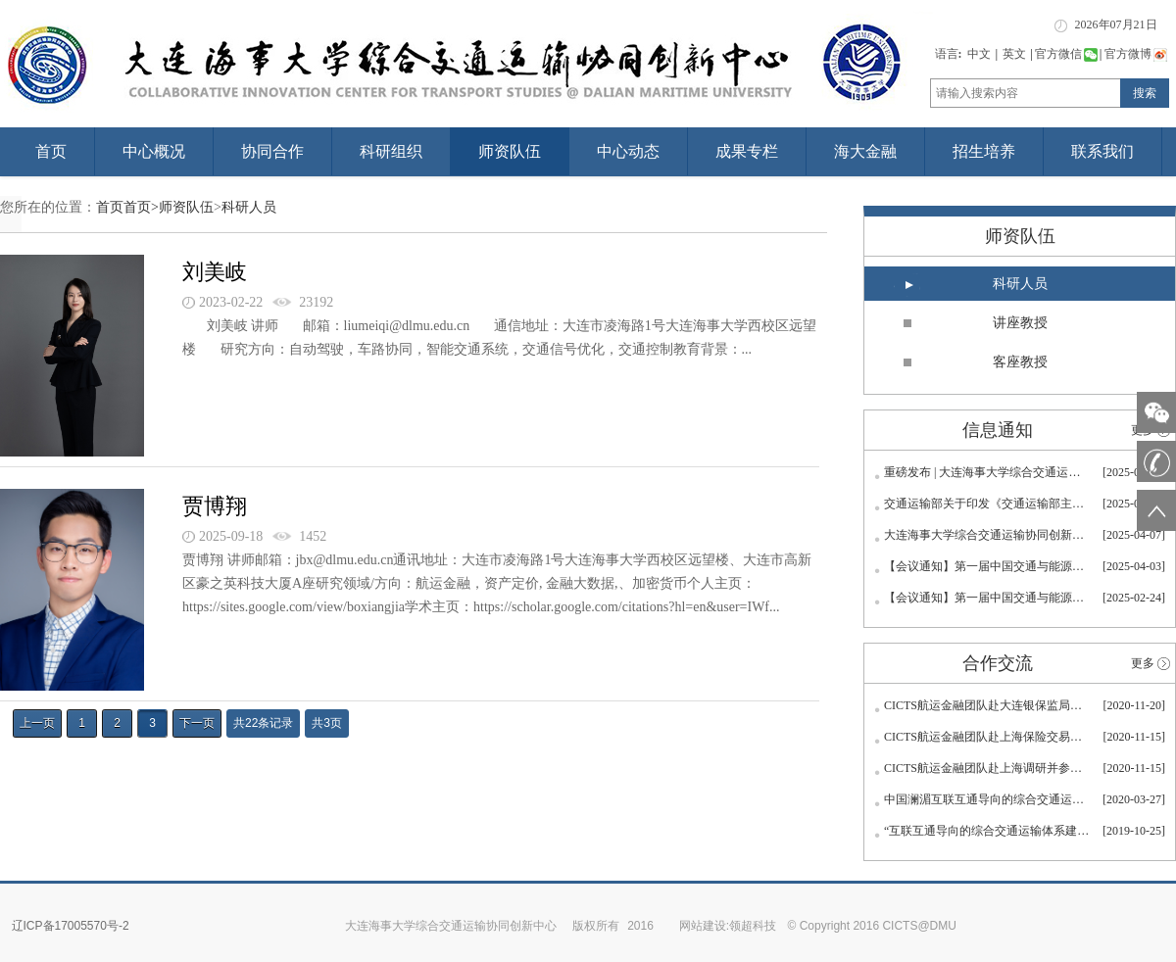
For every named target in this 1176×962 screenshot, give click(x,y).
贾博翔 (214, 506)
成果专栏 (746, 151)
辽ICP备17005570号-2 (70, 926)
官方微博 (1135, 54)
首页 (51, 151)
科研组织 (391, 151)
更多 (1142, 663)
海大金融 (865, 151)
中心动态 (628, 151)
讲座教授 (1020, 322)
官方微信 (1066, 54)
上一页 (37, 723)
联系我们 (1102, 151)
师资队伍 (509, 151)
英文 (1014, 54)
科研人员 (248, 207)
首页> (141, 207)
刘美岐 (214, 272)
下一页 (197, 723)
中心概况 (153, 151)
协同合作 (272, 151)
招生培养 (984, 151)
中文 (979, 54)
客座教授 (1020, 362)
